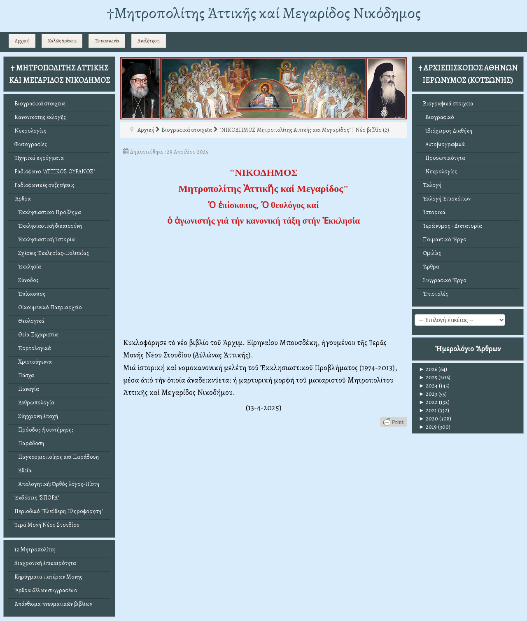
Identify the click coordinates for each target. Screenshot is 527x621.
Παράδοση (29, 443)
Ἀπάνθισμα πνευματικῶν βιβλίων (53, 604)
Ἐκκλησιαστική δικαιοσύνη (48, 226)
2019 (428, 427)
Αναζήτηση (149, 40)
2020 (428, 419)
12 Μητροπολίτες (35, 549)
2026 (428, 369)
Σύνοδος (26, 280)
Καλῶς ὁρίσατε (62, 40)
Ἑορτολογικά (32, 348)
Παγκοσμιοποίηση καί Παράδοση (56, 457)
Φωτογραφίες (30, 144)
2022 (428, 402)
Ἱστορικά (434, 212)
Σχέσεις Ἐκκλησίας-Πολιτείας (51, 253)
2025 (428, 377)
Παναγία (26, 389)
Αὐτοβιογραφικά (444, 144)
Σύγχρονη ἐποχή (36, 416)
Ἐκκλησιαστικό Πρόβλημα (47, 212)
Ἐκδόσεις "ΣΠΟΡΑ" (36, 498)
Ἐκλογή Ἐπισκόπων (447, 199)
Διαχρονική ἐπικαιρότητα (45, 563)
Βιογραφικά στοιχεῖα (39, 103)
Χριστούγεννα (33, 362)
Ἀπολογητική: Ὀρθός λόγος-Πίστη (56, 484)
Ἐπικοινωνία (107, 40)
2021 (428, 410)
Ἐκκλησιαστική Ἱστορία (44, 239)
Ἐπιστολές (435, 294)
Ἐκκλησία (27, 267)
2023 (428, 394)
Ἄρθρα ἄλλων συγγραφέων (45, 590)
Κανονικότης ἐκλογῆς (40, 117)
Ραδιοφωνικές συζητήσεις (44, 185)
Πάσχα (24, 375)
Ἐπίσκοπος (29, 294)
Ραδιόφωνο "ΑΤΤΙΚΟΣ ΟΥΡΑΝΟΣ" (54, 171)
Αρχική (22, 40)
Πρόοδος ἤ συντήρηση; (43, 430)
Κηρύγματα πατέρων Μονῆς (48, 577)
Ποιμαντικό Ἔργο (444, 239)
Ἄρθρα (22, 199)
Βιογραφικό (438, 117)
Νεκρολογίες (30, 131)
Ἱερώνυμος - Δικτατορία (452, 226)
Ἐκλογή (432, 185)
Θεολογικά (29, 321)
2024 (428, 386)
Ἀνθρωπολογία (34, 402)
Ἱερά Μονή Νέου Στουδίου (46, 525)
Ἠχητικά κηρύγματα (39, 158)
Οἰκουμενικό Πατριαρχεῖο (48, 307)
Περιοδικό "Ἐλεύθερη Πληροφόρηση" (58, 511)
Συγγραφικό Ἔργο (444, 280)
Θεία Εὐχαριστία (36, 335)
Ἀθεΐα (23, 470)
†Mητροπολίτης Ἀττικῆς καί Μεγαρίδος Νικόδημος (264, 12)
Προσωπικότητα (444, 158)
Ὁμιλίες (432, 253)
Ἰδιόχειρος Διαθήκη (447, 131)
